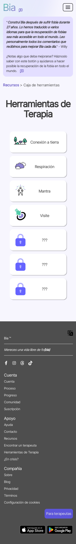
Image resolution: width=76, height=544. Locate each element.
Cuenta (9, 381)
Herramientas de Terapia (21, 452)
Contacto (10, 432)
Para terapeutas (58, 513)
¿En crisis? (11, 459)
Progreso (10, 395)
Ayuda (8, 425)
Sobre (8, 475)
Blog (7, 482)
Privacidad (11, 489)
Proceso (10, 388)
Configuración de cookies (22, 502)
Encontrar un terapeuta (20, 445)
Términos (10, 495)
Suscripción (12, 409)
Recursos (11, 85)
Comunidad (12, 402)
